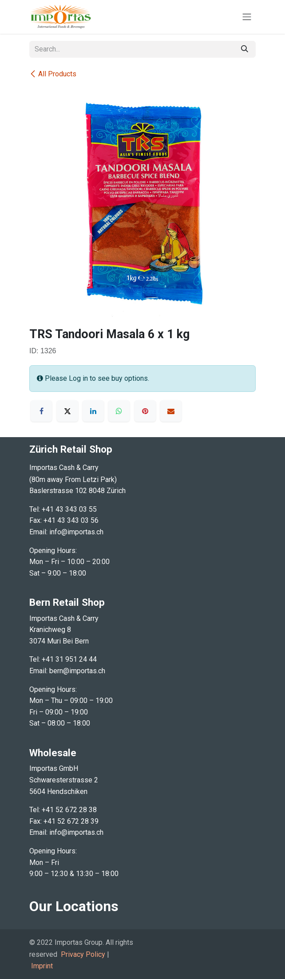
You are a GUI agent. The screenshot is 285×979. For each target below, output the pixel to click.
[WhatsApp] (119, 411)
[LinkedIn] (93, 411)
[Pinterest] (145, 411)
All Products (52, 74)
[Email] (171, 411)
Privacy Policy (83, 954)
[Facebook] (41, 411)
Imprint (42, 966)
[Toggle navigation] (247, 17)
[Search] (245, 49)
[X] (67, 411)
